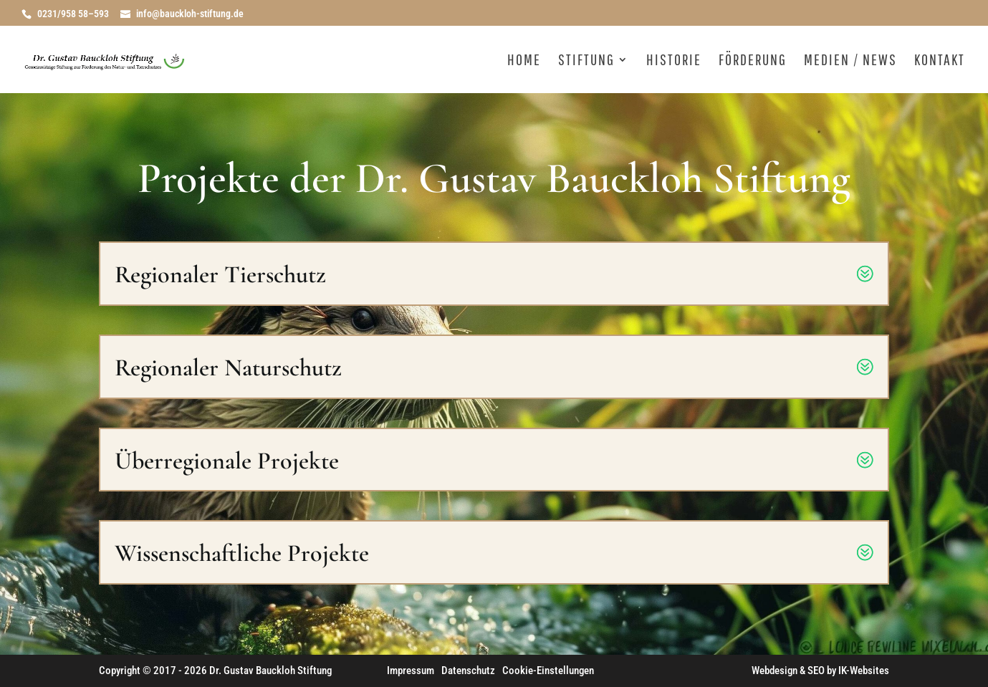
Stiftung (586, 61)
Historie (673, 61)
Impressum (410, 670)
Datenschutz (468, 670)
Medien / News (850, 61)
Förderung (753, 61)
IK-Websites (863, 670)
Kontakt (939, 61)
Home (524, 61)
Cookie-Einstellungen (548, 670)
